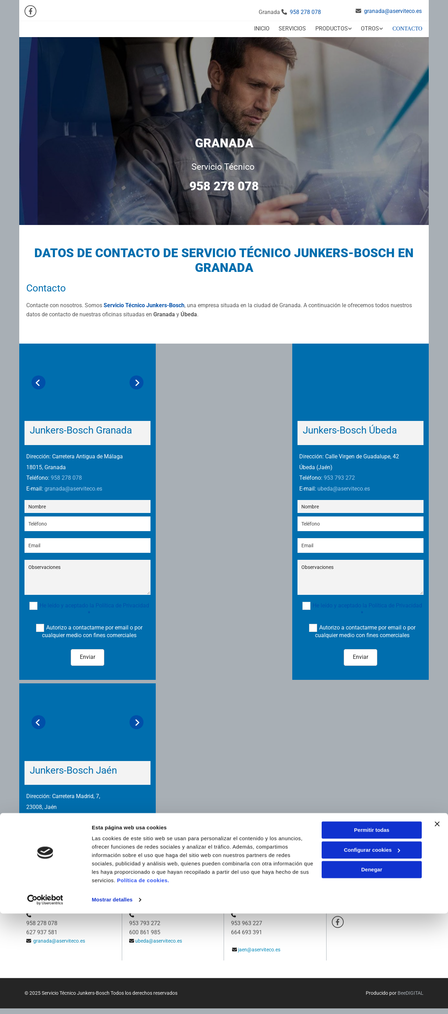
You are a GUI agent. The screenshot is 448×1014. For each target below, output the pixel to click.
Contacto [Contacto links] (409, 26)
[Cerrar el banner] (437, 924)
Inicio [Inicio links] (259, 26)
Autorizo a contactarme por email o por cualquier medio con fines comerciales (92, 628)
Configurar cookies (372, 950)
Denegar (371, 970)
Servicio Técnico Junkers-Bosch (144, 302)
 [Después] (137, 379)
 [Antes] (38, 379)
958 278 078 (305, 12)
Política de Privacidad (357, 893)
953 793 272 (339, 474)
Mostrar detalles (112, 1000)
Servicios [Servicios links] (291, 26)
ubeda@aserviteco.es (343, 485)
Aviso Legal (346, 886)
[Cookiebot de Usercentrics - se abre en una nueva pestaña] (45, 1000)
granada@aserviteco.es (393, 11)
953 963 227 (66, 814)
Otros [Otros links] (371, 26)
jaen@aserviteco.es (68, 825)
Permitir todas (372, 931)
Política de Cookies (354, 901)
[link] (328, 27)
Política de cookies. (143, 981)
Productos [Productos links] (331, 26)
